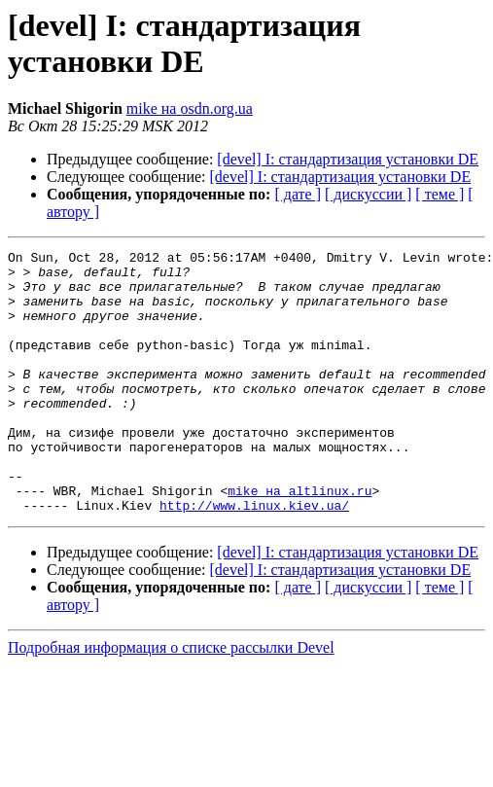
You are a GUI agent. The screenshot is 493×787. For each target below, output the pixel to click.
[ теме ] (439, 194)
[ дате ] (297, 194)
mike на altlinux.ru (299, 540)
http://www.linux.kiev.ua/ (254, 557)
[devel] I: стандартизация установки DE (347, 159)
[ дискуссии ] (368, 194)
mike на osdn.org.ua (189, 108)
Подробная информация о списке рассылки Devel (171, 700)
